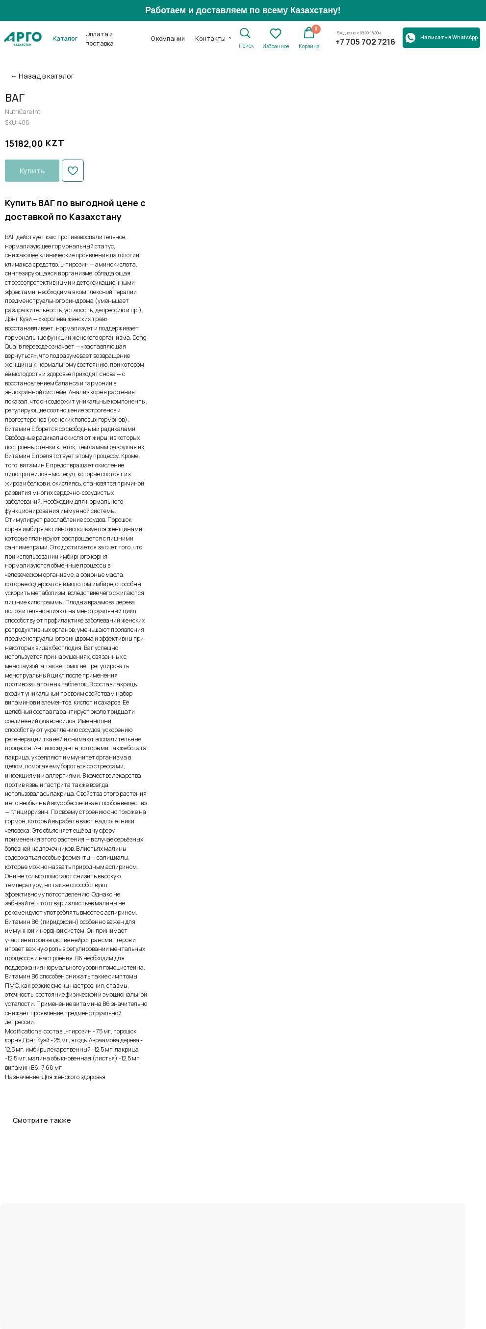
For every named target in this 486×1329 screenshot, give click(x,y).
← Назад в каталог (42, 76)
